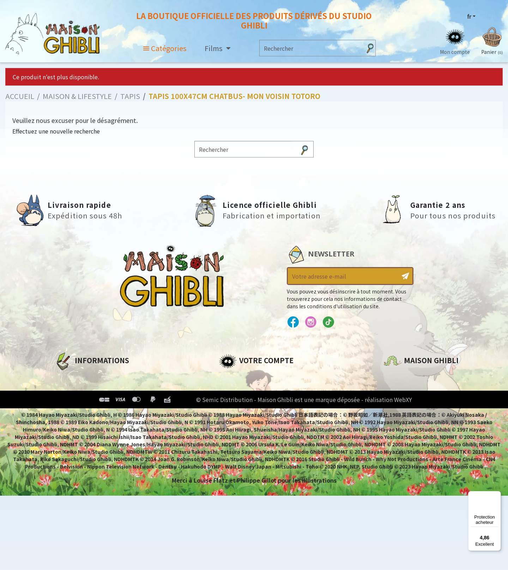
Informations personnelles (259, 377)
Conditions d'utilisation (91, 401)
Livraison (68, 425)
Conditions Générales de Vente (101, 413)
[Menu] (496, 495)
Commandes (237, 389)
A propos (67, 377)
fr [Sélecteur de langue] (469, 16)
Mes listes (233, 425)
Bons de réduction (247, 413)
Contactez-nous (408, 443)
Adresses (232, 401)
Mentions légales (80, 389)
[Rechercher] (311, 48)
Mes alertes (236, 437)
